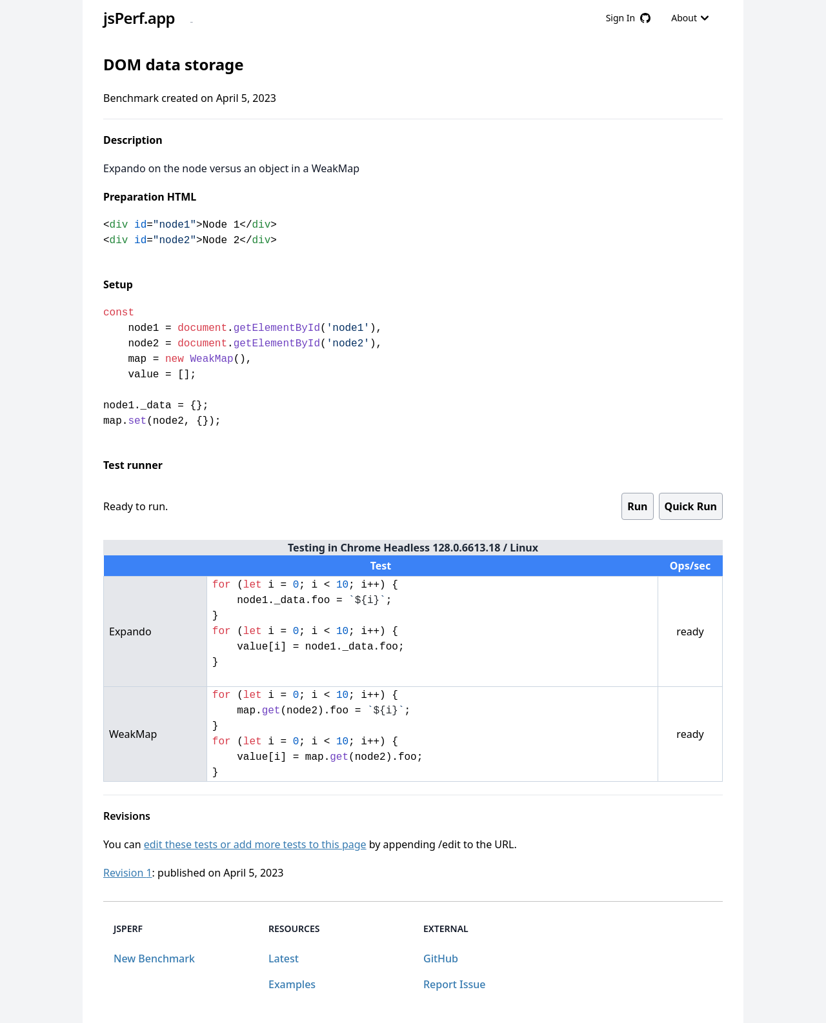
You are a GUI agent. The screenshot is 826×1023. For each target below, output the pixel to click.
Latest (283, 958)
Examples (292, 984)
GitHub (440, 958)
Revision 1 (127, 873)
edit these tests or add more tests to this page (255, 844)
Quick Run (691, 506)
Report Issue (454, 984)
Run (637, 506)
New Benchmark (154, 958)
